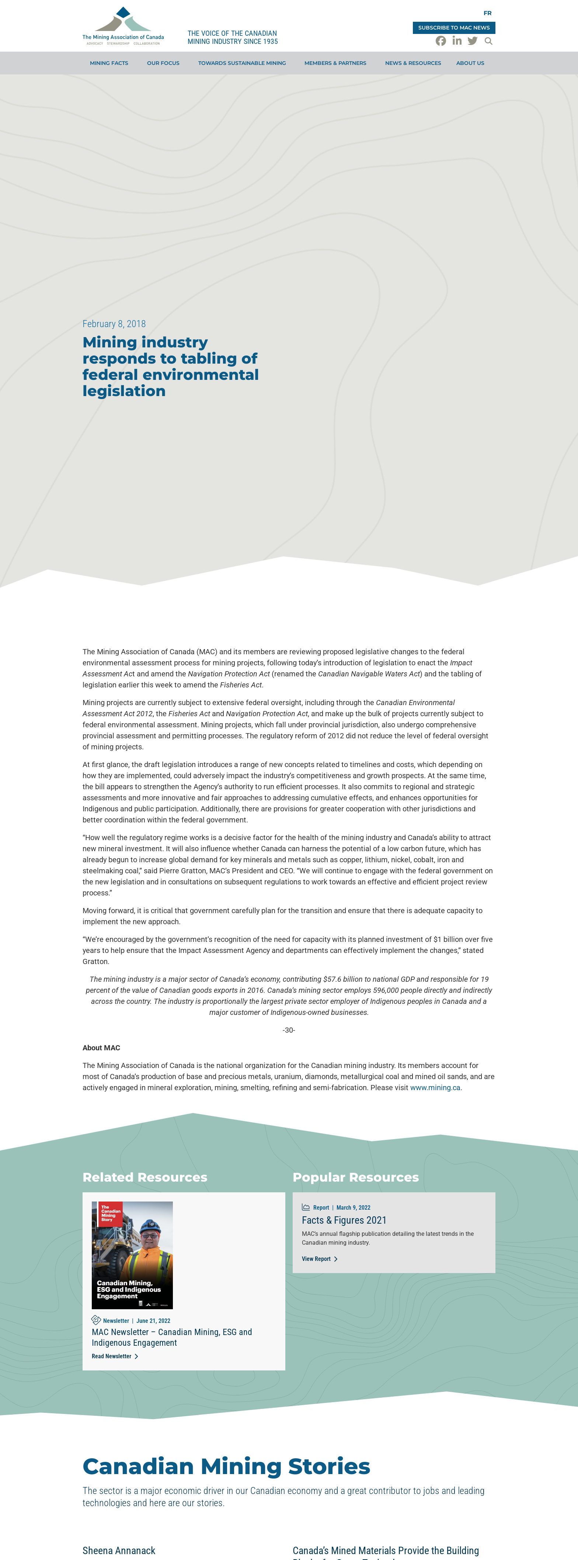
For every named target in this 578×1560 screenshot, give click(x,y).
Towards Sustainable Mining (244, 63)
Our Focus (165, 63)
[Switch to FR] (488, 13)
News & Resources (413, 63)
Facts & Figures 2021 (344, 1220)
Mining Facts (111, 63)
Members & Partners (337, 63)
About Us (472, 63)
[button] (488, 41)
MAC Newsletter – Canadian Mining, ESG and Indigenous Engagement (172, 1337)
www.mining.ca (435, 1087)
